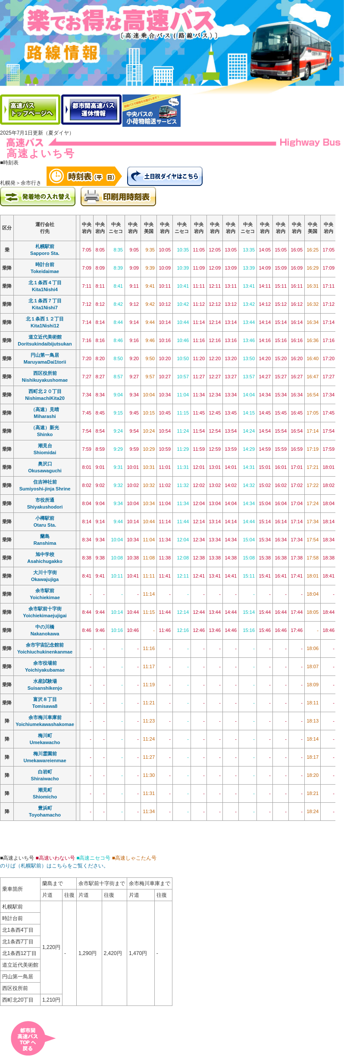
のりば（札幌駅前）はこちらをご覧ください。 (54, 866)
